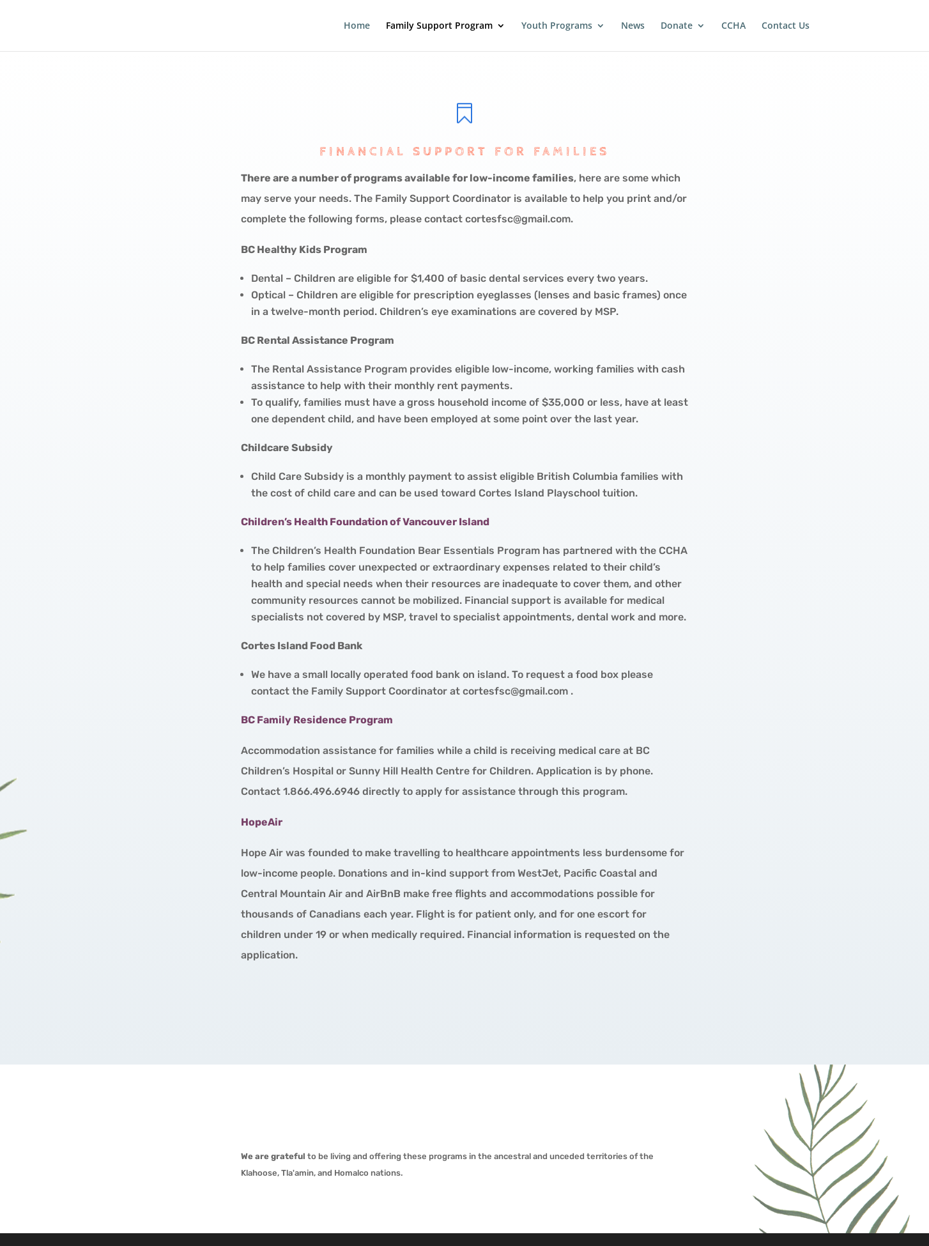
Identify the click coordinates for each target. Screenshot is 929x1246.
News (633, 26)
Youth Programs (556, 26)
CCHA (733, 26)
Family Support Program (439, 26)
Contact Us (786, 26)
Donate (677, 26)
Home (357, 26)
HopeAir (261, 822)
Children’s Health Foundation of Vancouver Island (365, 522)
